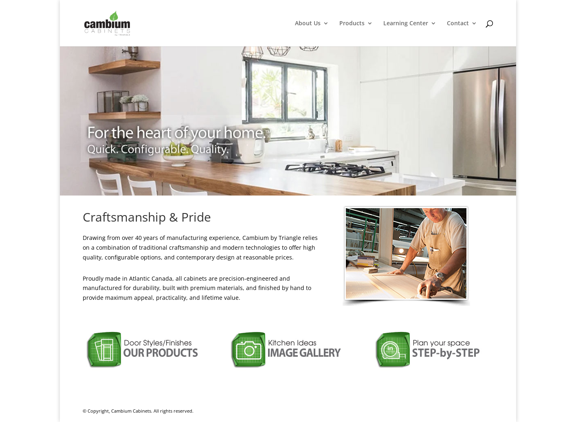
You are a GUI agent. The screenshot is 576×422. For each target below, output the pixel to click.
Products (352, 23)
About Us (308, 23)
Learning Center (405, 23)
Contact (458, 23)
